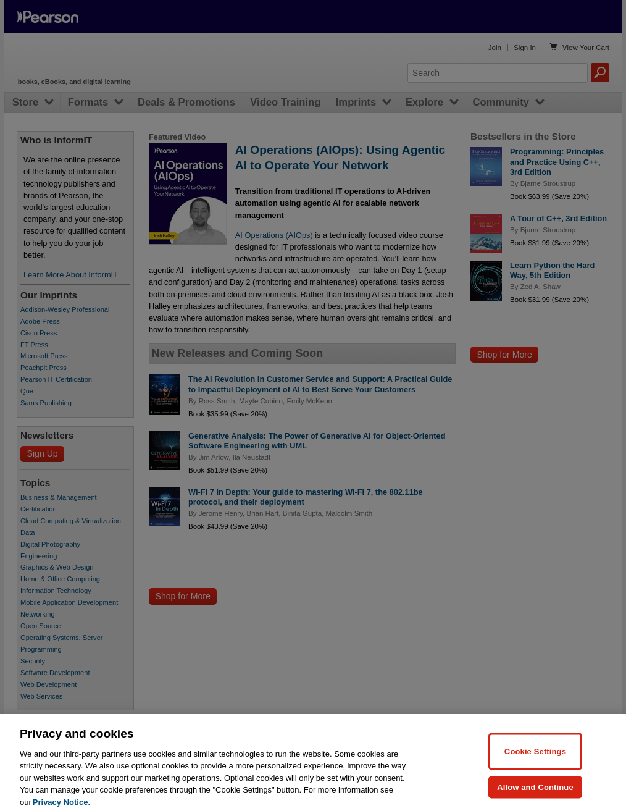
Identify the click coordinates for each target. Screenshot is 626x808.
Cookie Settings (535, 765)
